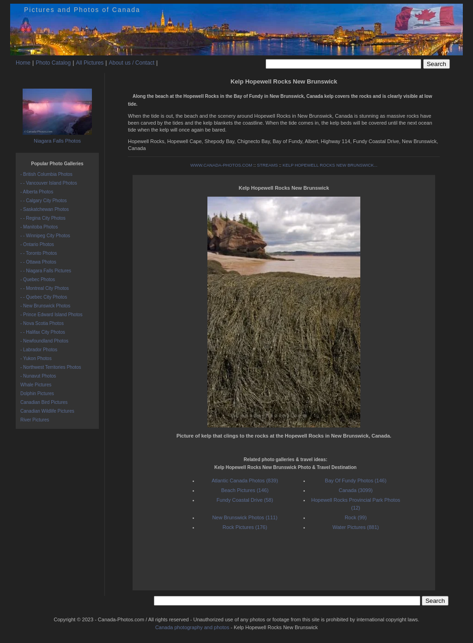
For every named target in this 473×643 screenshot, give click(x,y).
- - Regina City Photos (43, 218)
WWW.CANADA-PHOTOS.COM (221, 165)
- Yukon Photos (36, 358)
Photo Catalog (53, 63)
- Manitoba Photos (39, 226)
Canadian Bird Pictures (43, 402)
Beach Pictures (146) (245, 490)
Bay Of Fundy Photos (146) (355, 480)
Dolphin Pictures (37, 393)
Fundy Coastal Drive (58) (245, 500)
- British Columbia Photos (46, 174)
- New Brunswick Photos (45, 305)
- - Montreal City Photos (44, 288)
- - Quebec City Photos (43, 297)
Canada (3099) (355, 490)
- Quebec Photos (37, 279)
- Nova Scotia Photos (42, 323)
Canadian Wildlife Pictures (47, 411)
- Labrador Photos (38, 349)
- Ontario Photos (37, 244)
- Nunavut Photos (38, 376)
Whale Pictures (35, 384)
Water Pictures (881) (356, 527)
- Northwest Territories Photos (50, 367)
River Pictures (34, 419)
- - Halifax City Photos (42, 332)
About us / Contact (131, 63)
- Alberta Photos (36, 191)
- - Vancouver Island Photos (48, 183)
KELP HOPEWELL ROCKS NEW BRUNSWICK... (330, 165)
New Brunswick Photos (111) (244, 517)
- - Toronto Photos (38, 253)
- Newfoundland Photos (44, 340)
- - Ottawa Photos (38, 261)
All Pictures (89, 63)
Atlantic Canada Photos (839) (245, 480)
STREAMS (267, 165)
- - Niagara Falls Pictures (45, 270)
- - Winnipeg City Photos (45, 235)
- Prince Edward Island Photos (51, 314)
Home (23, 63)
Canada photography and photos (192, 627)
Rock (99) (356, 517)
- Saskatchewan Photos (44, 209)
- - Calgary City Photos (43, 200)
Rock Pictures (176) (245, 527)
